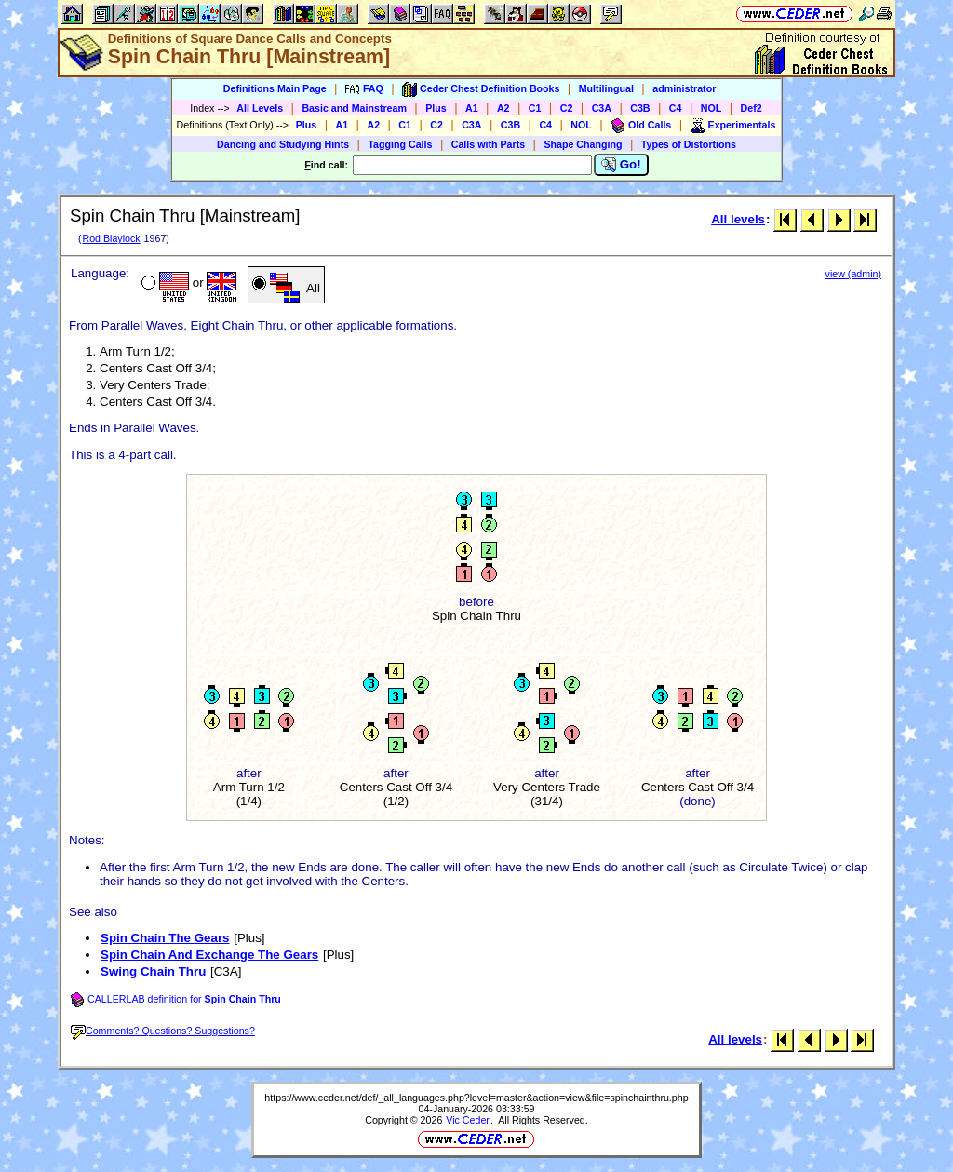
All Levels (259, 108)
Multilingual (606, 88)
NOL (711, 108)
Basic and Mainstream (354, 108)
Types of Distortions (688, 144)
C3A (601, 108)
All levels (738, 219)
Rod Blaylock (111, 238)
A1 (471, 108)
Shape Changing (583, 144)
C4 (675, 108)
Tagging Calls (400, 144)
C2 (566, 108)
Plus (436, 108)
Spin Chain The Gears (165, 938)
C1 (535, 108)
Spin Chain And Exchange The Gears (209, 955)
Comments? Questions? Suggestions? (163, 1030)
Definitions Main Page (275, 88)
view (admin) (853, 273)
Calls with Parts (488, 144)
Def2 (751, 108)
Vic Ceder (468, 1119)
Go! (621, 164)
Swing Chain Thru (153, 971)
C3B (640, 108)
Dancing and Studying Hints (283, 144)
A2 (503, 108)
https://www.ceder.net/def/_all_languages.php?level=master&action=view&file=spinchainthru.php (476, 1097)
